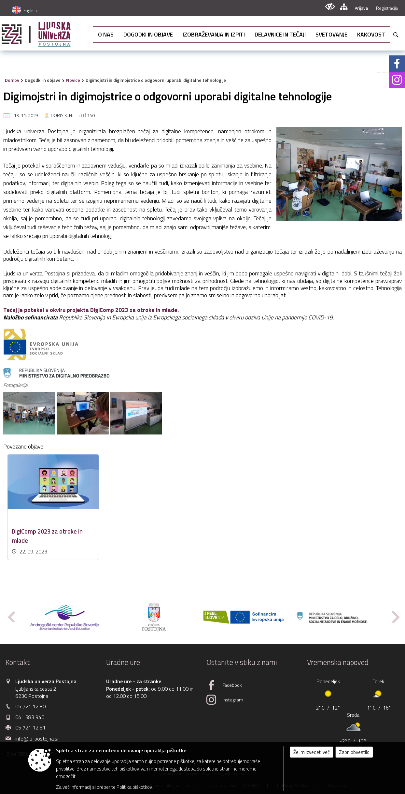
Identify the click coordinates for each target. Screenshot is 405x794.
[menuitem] (106, 34)
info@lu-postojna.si (36, 739)
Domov (12, 80)
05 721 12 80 (30, 706)
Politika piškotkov (134, 787)
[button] (11, 617)
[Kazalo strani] (343, 6)
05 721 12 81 (30, 727)
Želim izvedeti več (311, 752)
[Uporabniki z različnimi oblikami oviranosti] (330, 6)
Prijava (361, 8)
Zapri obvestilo (354, 752)
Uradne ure (123, 662)
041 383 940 (29, 717)
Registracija (387, 8)
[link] (379, 72)
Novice (73, 80)
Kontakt (18, 662)
